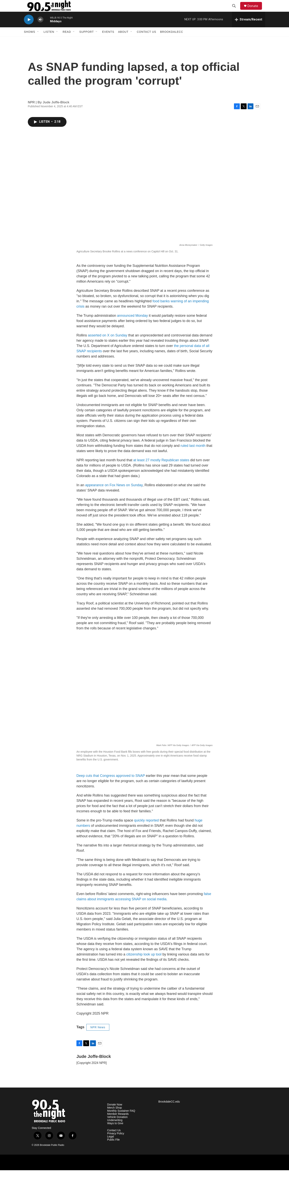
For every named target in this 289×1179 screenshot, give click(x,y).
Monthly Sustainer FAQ (121, 1119)
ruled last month (192, 454)
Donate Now (114, 1113)
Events (108, 40)
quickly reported (146, 829)
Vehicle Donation (117, 1125)
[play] (29, 28)
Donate (255, 10)
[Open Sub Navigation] (38, 40)
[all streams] (248, 28)
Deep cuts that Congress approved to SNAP (110, 784)
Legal (110, 1145)
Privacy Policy (115, 1142)
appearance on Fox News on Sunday (114, 494)
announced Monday (132, 324)
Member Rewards (118, 1122)
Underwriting (115, 1129)
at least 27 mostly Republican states (161, 469)
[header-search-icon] (235, 10)
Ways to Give (115, 1132)
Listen (49, 40)
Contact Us (146, 40)
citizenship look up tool (143, 963)
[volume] (40, 28)
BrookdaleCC (171, 40)
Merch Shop (114, 1116)
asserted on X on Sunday (107, 344)
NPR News (97, 1036)
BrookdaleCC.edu (169, 1110)
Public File (113, 1148)
